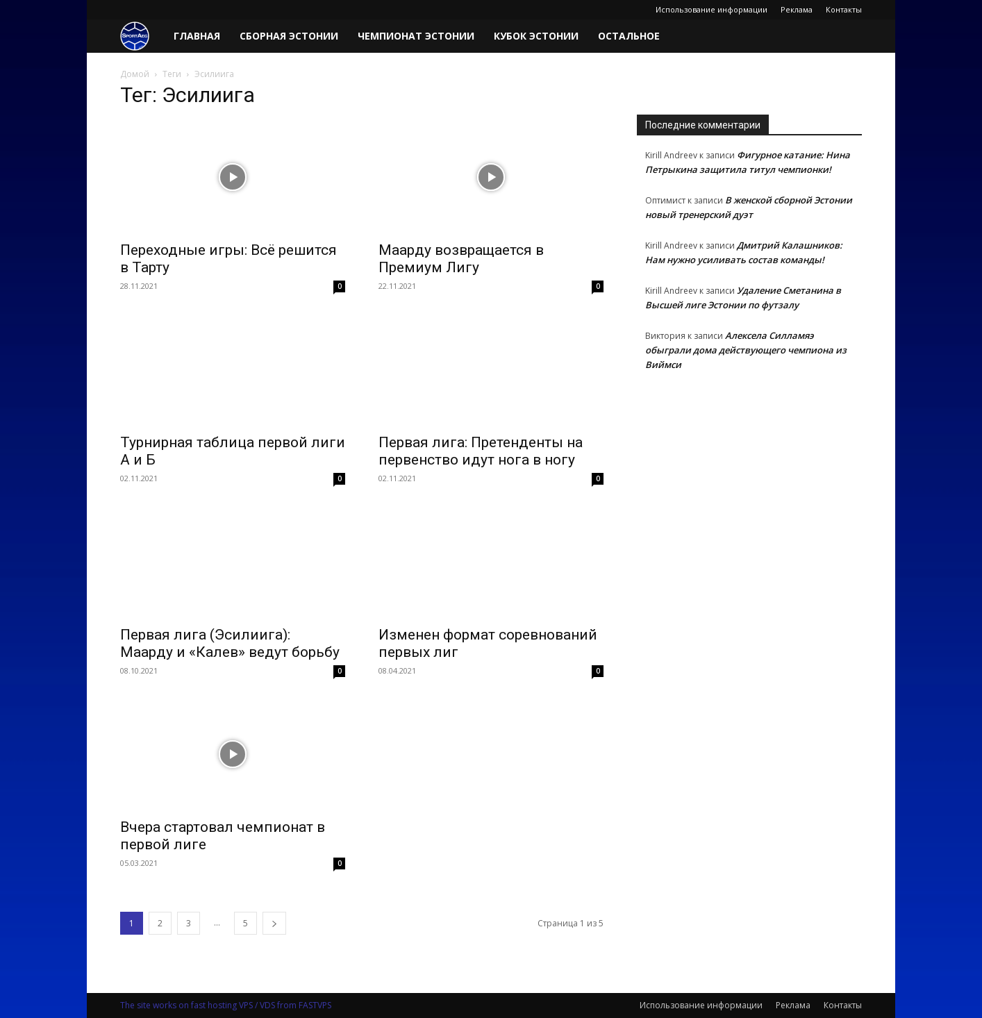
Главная (197, 35)
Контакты (844, 9)
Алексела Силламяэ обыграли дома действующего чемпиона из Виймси (746, 350)
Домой (134, 74)
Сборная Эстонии (289, 35)
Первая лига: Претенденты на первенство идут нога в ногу (480, 451)
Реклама (797, 9)
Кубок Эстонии (536, 35)
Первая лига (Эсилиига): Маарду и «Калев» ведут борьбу (230, 643)
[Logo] (142, 36)
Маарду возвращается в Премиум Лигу (461, 259)
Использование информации (711, 9)
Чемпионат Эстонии (416, 35)
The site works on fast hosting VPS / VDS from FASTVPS (225, 1005)
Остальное (629, 35)
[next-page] (274, 923)
